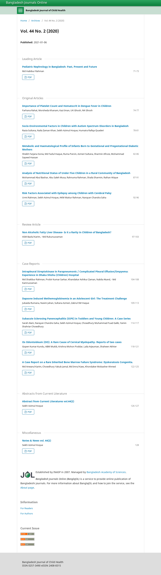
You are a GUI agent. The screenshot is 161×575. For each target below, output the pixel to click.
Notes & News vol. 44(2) (36, 440)
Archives (35, 20)
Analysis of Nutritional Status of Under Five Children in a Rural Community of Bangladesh (76, 173)
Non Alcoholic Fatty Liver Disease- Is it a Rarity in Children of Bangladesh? (66, 232)
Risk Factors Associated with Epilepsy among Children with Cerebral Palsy (66, 193)
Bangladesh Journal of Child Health (45, 10)
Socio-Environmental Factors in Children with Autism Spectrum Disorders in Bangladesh (75, 126)
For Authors (26, 513)
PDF (29, 77)
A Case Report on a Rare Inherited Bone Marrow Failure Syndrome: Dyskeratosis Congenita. (77, 362)
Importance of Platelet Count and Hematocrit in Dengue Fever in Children (66, 106)
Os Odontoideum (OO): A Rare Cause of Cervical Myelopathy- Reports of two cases (72, 342)
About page (27, 487)
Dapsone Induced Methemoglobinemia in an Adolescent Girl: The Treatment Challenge (74, 298)
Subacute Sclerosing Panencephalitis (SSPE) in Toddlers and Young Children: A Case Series (76, 318)
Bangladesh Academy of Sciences (106, 472)
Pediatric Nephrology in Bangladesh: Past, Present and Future (59, 66)
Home (23, 20)
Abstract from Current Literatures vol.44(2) (48, 401)
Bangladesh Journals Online (26, 2)
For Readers (26, 508)
